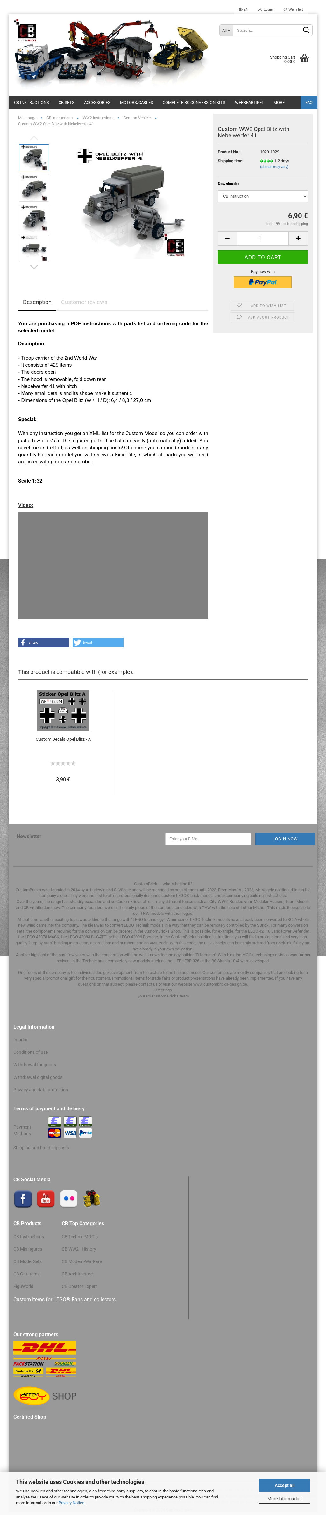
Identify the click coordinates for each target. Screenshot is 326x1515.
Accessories (97, 102)
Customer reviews (84, 302)
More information (284, 1498)
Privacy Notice (71, 1502)
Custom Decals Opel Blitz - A (63, 739)
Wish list (293, 9)
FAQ (309, 102)
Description (37, 302)
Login (265, 9)
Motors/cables (136, 102)
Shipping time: (231, 160)
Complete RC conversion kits (194, 102)
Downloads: (228, 183)
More (279, 102)
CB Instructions (31, 102)
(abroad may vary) (274, 167)
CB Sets (66, 102)
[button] (43, 642)
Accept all (285, 1485)
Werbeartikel (249, 102)
